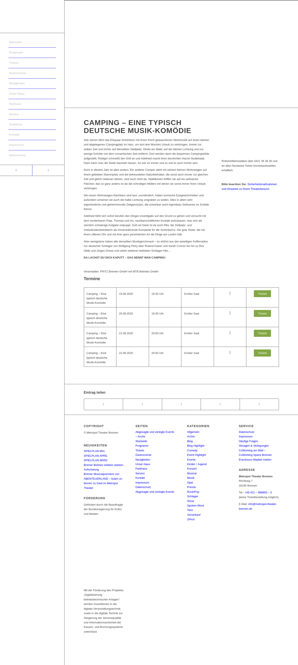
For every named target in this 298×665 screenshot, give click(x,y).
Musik (190, 477)
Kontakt (140, 477)
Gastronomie (143, 454)
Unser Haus (142, 464)
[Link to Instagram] (48, 170)
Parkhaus (141, 468)
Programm (142, 445)
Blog (190, 441)
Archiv (191, 436)
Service (140, 473)
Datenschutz (143, 487)
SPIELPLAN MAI (94, 451)
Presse (191, 487)
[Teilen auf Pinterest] (220, 404)
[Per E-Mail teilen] (259, 404)
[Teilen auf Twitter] (142, 404)
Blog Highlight (195, 445)
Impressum (142, 482)
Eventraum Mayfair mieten (255, 459)
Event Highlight (196, 454)
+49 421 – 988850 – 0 (258, 492)
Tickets (139, 450)
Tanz (190, 510)
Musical (192, 473)
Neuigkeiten (142, 459)
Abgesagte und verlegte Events (154, 491)
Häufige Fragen (248, 441)
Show (190, 501)
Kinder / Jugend (197, 464)
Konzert (192, 468)
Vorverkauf (193, 514)
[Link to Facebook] (16, 170)
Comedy (192, 450)
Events (191, 459)
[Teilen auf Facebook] (103, 404)
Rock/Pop (193, 491)
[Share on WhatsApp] (181, 404)
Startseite (141, 441)
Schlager (192, 496)
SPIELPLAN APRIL (96, 455)
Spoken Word (195, 505)
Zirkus (191, 519)
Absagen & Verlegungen (254, 445)
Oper (190, 482)
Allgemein (193, 432)
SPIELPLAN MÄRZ (96, 460)
